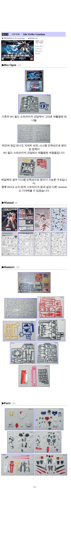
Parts (38, 53)
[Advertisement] (31, 16)
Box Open (40, 46)
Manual (39, 49)
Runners (39, 51)
